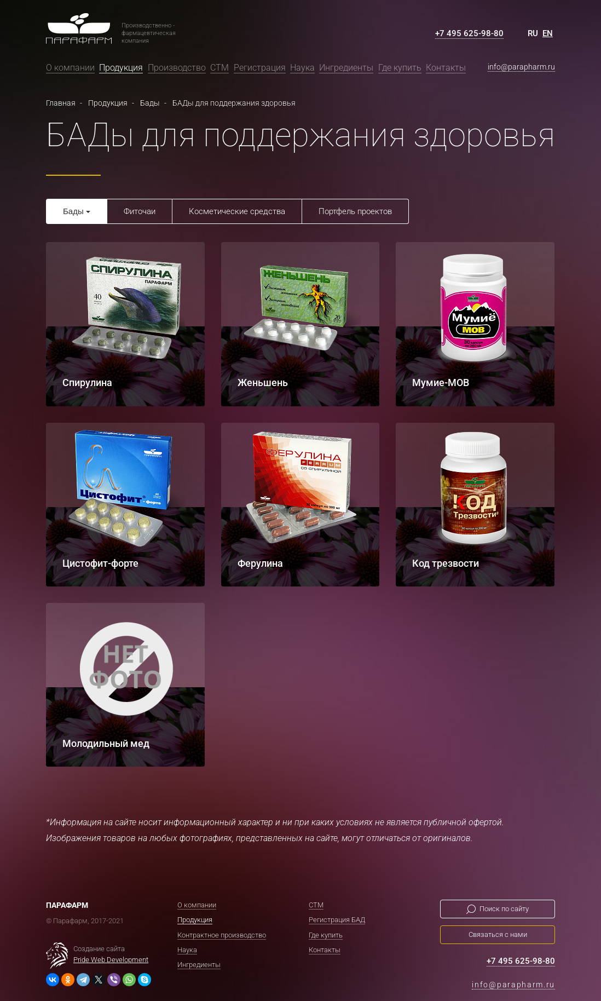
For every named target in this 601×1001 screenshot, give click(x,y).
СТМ (219, 67)
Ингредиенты (346, 67)
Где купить (399, 67)
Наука (302, 67)
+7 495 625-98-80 (469, 33)
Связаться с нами (498, 934)
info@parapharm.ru (521, 66)
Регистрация (260, 67)
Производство (177, 67)
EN (547, 33)
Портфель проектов (355, 211)
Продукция (121, 67)
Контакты (446, 67)
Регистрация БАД (337, 919)
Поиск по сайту (504, 908)
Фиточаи (139, 211)
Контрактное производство (221, 934)
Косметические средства (237, 211)
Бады (73, 211)
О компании (70, 67)
